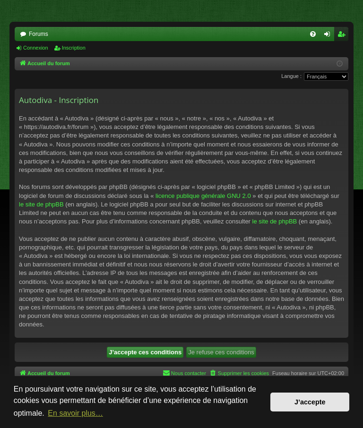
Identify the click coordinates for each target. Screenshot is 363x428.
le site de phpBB (41, 204)
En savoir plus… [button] (75, 413)
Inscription (74, 48)
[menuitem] (313, 34)
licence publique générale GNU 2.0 (203, 195)
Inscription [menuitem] (343, 36)
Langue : (291, 76)
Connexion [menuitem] (329, 36)
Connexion (35, 48)
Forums (38, 34)
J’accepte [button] (310, 402)
